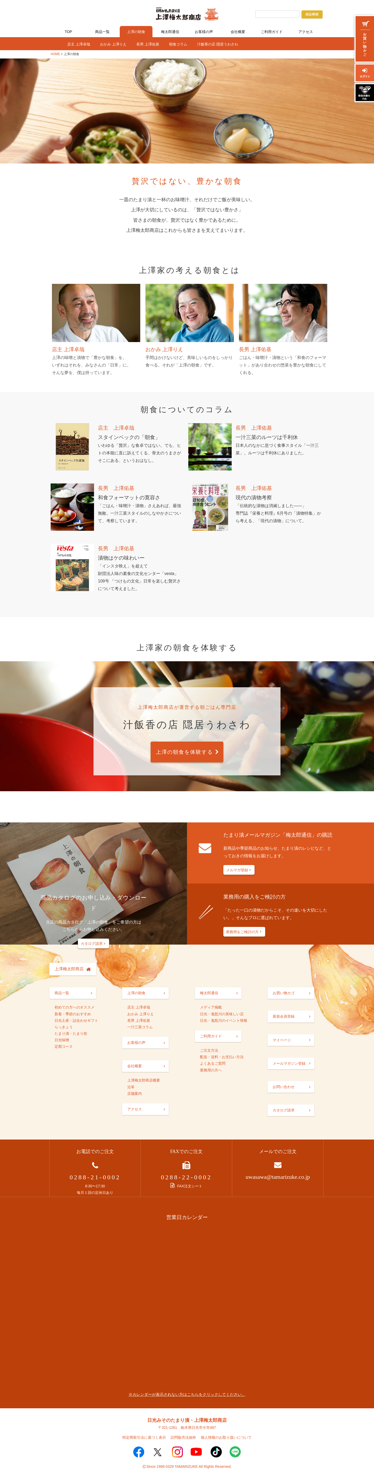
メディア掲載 (211, 1007)
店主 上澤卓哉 (78, 44)
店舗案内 (134, 1093)
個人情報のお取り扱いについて (226, 1437)
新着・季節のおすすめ (73, 1014)
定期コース (64, 1046)
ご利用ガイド (272, 32)
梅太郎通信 (170, 32)
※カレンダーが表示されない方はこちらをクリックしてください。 (187, 1394)
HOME (55, 54)
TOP (68, 32)
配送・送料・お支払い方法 (222, 1057)
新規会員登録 (284, 1016)
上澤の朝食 (136, 32)
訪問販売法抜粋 (183, 1437)
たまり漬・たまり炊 (71, 1033)
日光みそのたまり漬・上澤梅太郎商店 (187, 1420)
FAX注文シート (186, 1186)
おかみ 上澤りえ (113, 44)
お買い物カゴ (284, 993)
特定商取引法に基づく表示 (144, 1437)
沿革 (131, 1087)
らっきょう (64, 1027)
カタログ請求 (92, 943)
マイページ (282, 1040)
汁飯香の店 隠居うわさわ (217, 44)
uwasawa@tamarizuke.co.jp (278, 1177)
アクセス (305, 32)
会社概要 (238, 32)
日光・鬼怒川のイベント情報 (223, 1020)
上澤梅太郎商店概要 (143, 1080)
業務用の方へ (211, 1070)
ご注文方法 (209, 1050)
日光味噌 (62, 1040)
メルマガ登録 (237, 870)
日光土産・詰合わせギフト (76, 1020)
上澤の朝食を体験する (184, 752)
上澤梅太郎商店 (69, 969)
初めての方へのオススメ (75, 1007)
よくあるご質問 (212, 1063)
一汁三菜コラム (140, 1027)
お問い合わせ (284, 1087)
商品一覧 (102, 32)
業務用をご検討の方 (242, 932)
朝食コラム (178, 44)
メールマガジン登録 (289, 1063)
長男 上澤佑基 (147, 44)
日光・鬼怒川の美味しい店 (222, 1014)
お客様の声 (204, 32)
